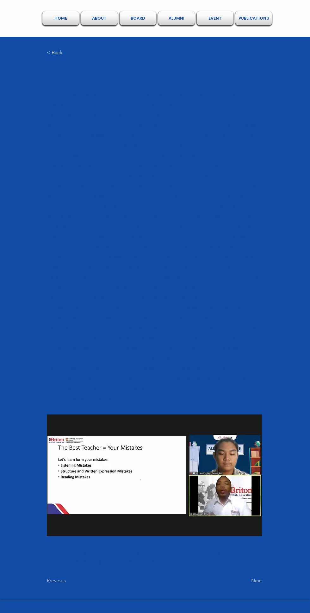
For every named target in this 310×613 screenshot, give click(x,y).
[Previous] (68, 580)
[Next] (246, 580)
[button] (99, 18)
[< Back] (68, 52)
